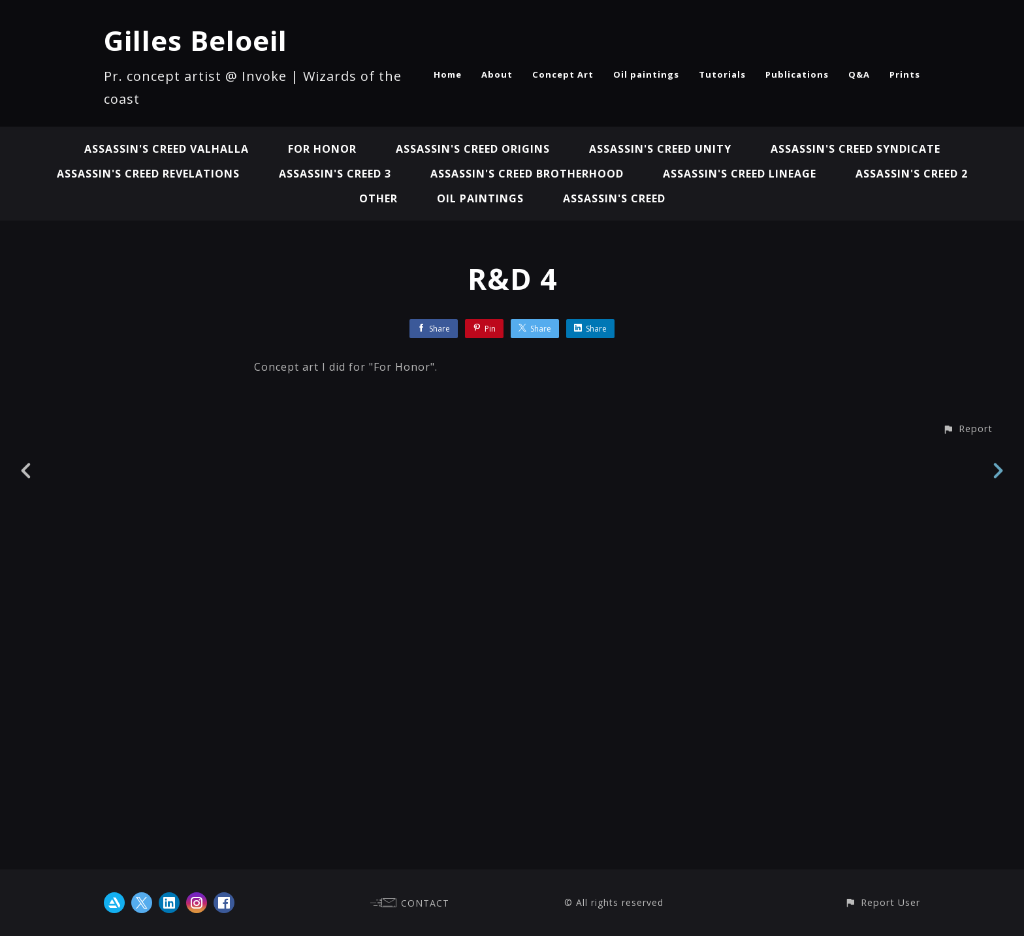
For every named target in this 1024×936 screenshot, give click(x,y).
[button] (967, 845)
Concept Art (563, 74)
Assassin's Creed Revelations (148, 173)
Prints (904, 74)
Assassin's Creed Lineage (739, 173)
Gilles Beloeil (195, 40)
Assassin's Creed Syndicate (855, 149)
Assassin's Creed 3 (335, 173)
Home (448, 74)
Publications (797, 74)
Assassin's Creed (614, 198)
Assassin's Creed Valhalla (166, 149)
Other (378, 198)
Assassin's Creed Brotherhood (527, 173)
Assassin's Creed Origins (473, 149)
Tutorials (722, 74)
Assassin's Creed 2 (912, 173)
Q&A (859, 74)
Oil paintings (646, 74)
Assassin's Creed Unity (660, 149)
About (497, 74)
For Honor (322, 149)
